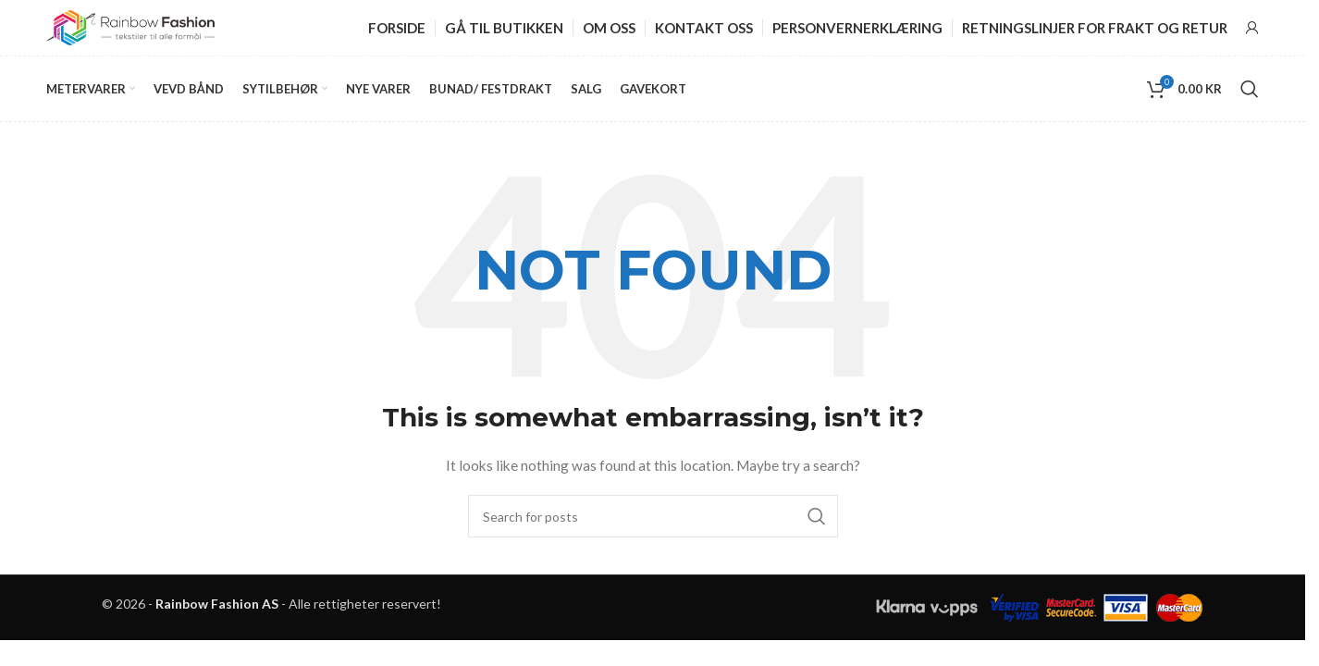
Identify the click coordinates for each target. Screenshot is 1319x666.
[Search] (1249, 88)
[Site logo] (130, 26)
